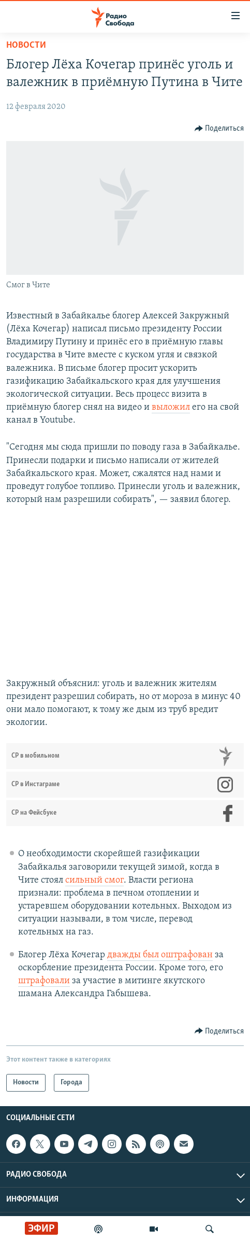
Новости (26, 45)
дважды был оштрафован (160, 955)
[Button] (219, 128)
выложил (171, 407)
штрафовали (44, 981)
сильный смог (94, 880)
